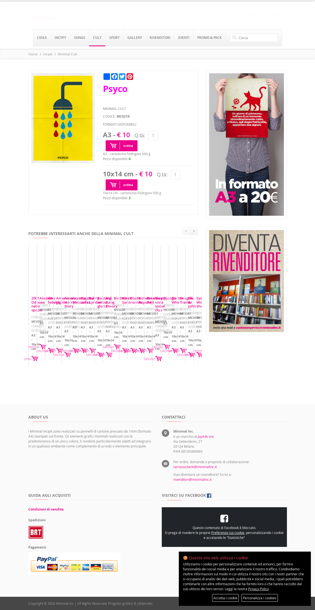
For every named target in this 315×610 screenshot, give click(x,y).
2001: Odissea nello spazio (53, 350)
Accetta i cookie (225, 598)
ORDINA (100, 376)
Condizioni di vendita (46, 509)
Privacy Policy (258, 589)
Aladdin (127, 350)
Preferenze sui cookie (227, 532)
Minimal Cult (67, 54)
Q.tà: (140, 135)
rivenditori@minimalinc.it (192, 479)
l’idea (42, 37)
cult (97, 37)
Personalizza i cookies (259, 598)
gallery (134, 37)
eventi (184, 37)
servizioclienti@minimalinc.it (195, 467)
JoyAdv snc (206, 436)
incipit (60, 37)
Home (33, 54)
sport (114, 37)
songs (79, 37)
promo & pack (209, 37)
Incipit (47, 54)
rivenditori (160, 37)
